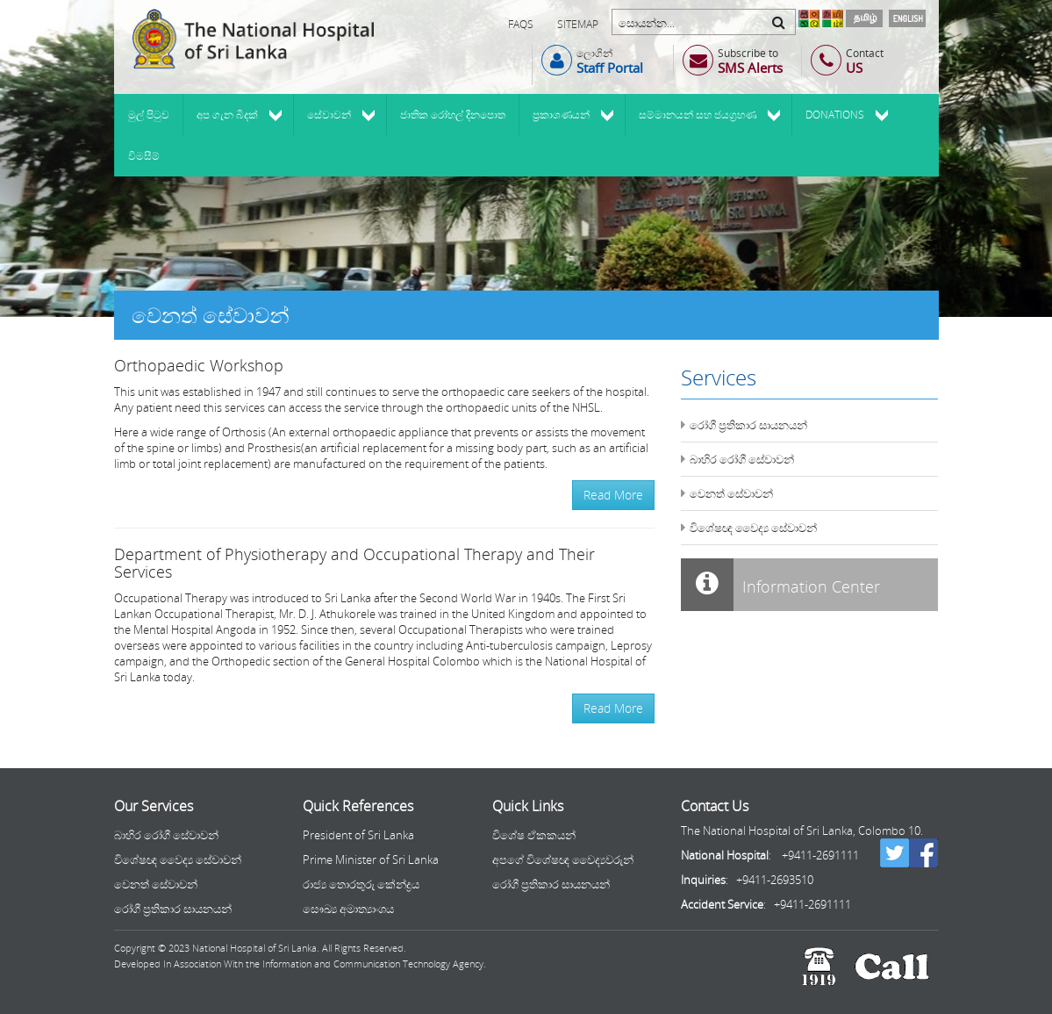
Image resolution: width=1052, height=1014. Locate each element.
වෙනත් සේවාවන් (731, 493)
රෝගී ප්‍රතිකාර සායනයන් (748, 425)
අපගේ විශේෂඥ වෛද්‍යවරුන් (562, 859)
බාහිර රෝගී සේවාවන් (742, 459)
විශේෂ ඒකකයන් (534, 835)
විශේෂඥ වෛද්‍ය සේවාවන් (753, 528)
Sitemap (577, 24)
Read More (613, 494)
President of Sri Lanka (358, 835)
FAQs (520, 24)
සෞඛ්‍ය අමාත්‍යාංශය (348, 909)
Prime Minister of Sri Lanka (371, 859)
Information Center (780, 584)
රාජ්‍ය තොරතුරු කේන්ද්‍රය (361, 884)
